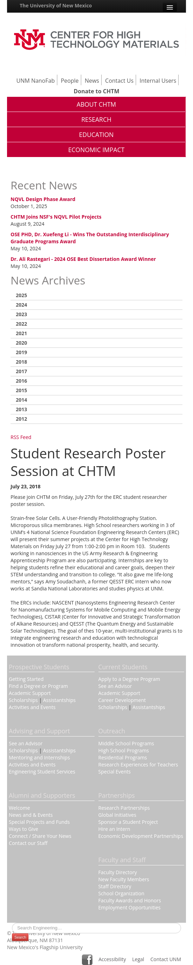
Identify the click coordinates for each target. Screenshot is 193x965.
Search (20, 937)
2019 (21, 352)
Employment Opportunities (129, 907)
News (92, 80)
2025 (21, 295)
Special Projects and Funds (39, 822)
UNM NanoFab (36, 80)
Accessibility (112, 959)
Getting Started (26, 679)
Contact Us (119, 80)
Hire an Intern (114, 829)
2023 (21, 314)
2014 (21, 399)
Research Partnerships (124, 807)
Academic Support (30, 693)
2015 (21, 390)
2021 (21, 333)
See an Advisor (115, 686)
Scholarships (23, 700)
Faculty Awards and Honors (129, 900)
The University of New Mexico (56, 5)
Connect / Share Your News (40, 836)
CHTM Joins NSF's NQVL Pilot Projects (56, 216)
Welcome (19, 807)
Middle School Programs (126, 743)
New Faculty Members (123, 879)
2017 (21, 371)
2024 (21, 304)
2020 (21, 342)
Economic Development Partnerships (140, 836)
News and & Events (31, 815)
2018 (21, 361)
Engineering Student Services (42, 771)
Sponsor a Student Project (128, 822)
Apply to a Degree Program (129, 679)
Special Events (114, 771)
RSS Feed (21, 437)
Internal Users (158, 80)
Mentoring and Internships (39, 757)
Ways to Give (23, 829)
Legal (138, 959)
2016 (21, 380)
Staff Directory (114, 886)
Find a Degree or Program (38, 686)
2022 (21, 323)
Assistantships (59, 700)
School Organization (121, 893)
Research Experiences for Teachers (138, 764)
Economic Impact (96, 149)
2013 (21, 409)
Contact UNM (165, 959)
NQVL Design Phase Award (43, 199)
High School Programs (123, 750)
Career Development (122, 700)
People (70, 80)
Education (96, 134)
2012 (21, 418)
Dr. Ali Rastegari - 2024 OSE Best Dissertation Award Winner (83, 259)
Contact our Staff (28, 843)
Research (96, 119)
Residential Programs (122, 757)
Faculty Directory (117, 872)
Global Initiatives (117, 815)
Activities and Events (32, 707)
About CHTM (96, 104)
